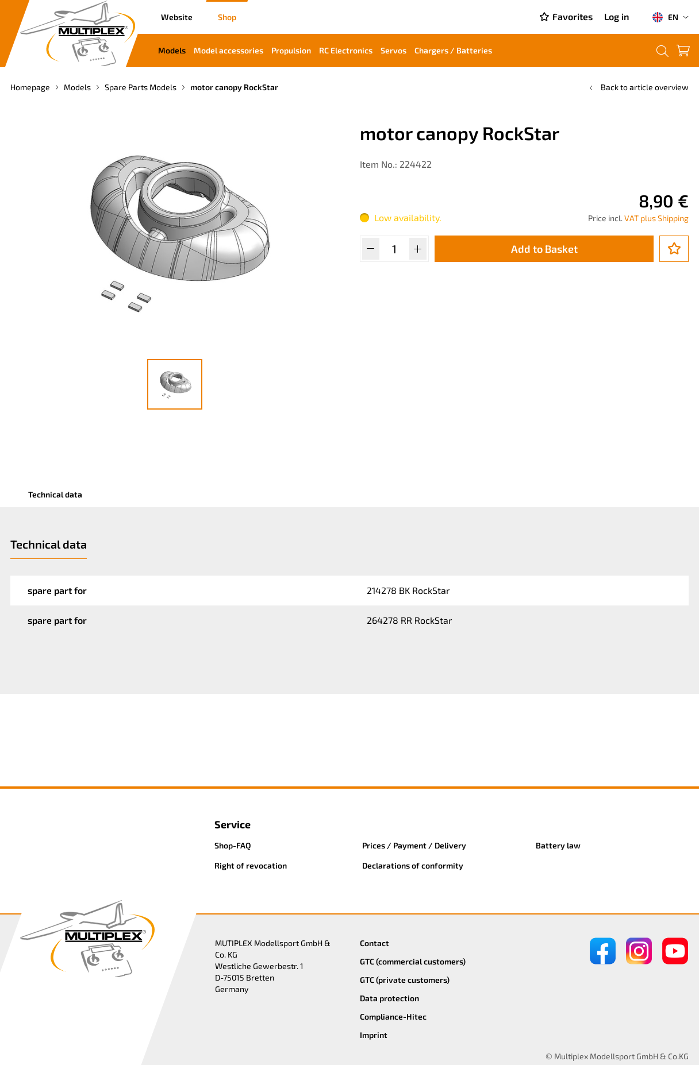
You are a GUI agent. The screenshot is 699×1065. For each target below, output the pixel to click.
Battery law (558, 845)
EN (665, 17)
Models (172, 50)
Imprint (373, 1035)
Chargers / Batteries (453, 50)
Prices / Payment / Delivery (414, 845)
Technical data (55, 494)
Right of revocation (250, 865)
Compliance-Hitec (393, 1016)
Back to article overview (638, 87)
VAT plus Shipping (656, 218)
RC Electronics (345, 50)
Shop (227, 17)
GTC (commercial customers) (413, 961)
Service (232, 824)
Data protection (389, 998)
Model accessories (228, 50)
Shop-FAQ (232, 845)
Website (177, 17)
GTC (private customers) (405, 980)
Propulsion (291, 50)
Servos (393, 50)
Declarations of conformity (412, 865)
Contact (374, 943)
